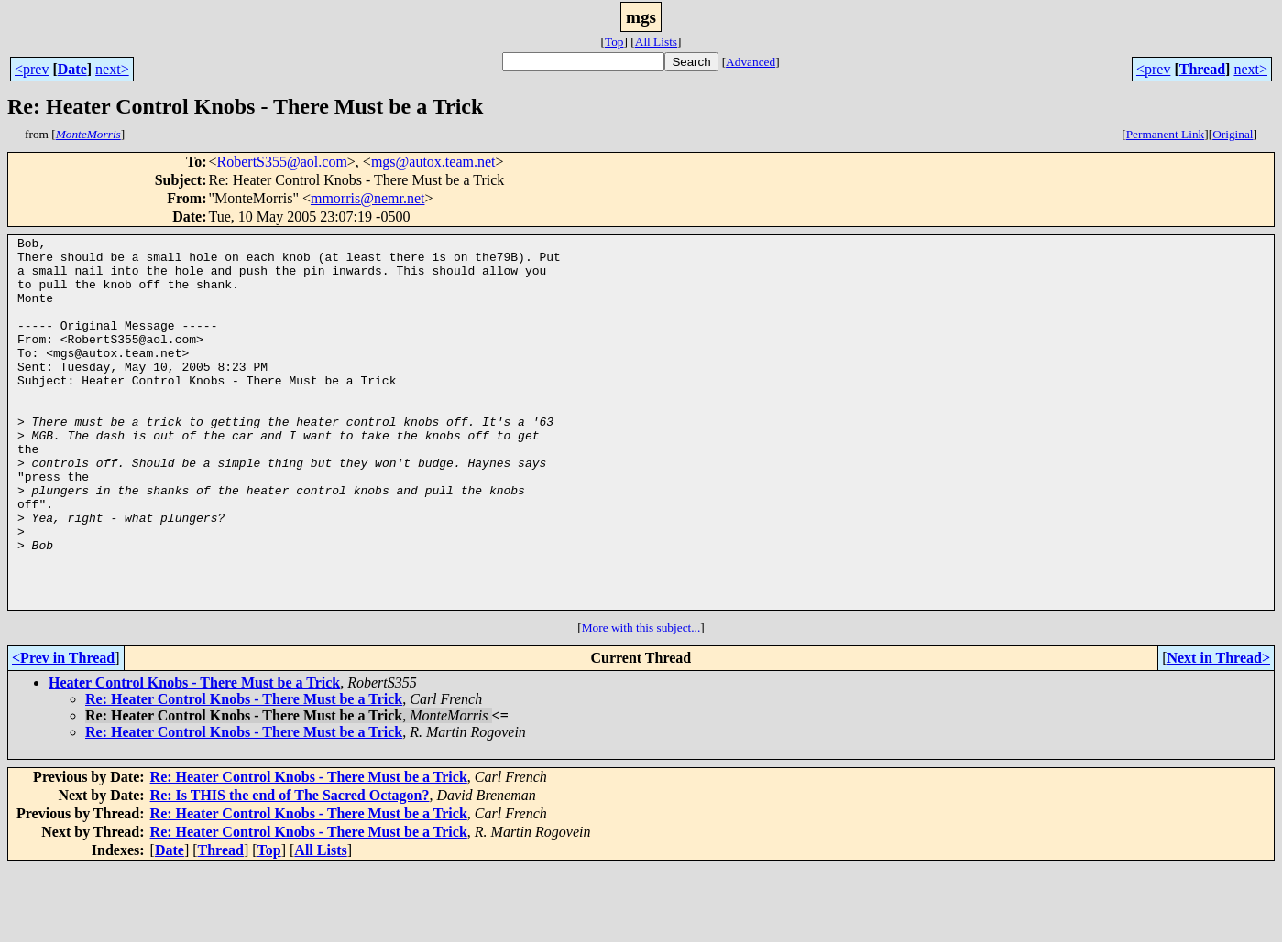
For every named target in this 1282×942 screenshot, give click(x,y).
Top (614, 42)
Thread (1202, 69)
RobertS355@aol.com (282, 161)
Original (1232, 134)
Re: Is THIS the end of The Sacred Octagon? (290, 869)
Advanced (750, 62)
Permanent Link (1165, 134)
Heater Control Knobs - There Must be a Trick (194, 756)
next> (112, 69)
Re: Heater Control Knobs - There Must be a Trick (243, 773)
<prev (32, 69)
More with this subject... (641, 702)
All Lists (656, 42)
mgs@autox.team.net (433, 161)
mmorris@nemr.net (368, 198)
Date (72, 69)
